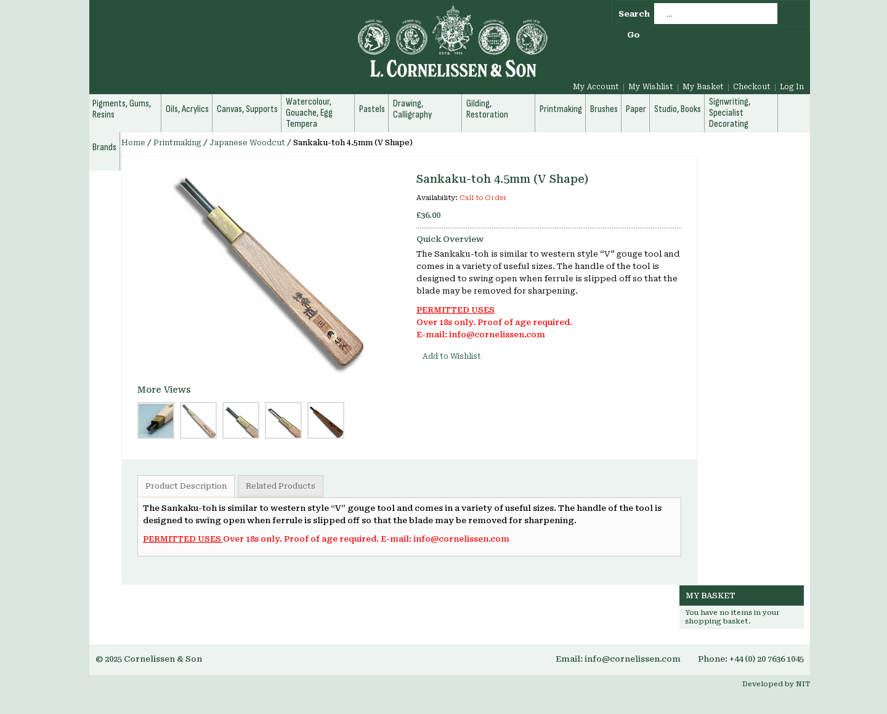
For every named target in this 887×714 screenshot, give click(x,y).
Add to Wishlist (452, 356)
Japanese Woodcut (247, 142)
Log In (792, 86)
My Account (596, 86)
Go (633, 34)
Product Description (186, 486)
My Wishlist (650, 86)
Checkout (752, 86)
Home (133, 142)
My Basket (703, 86)
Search (634, 13)
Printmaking (177, 142)
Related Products (280, 486)
